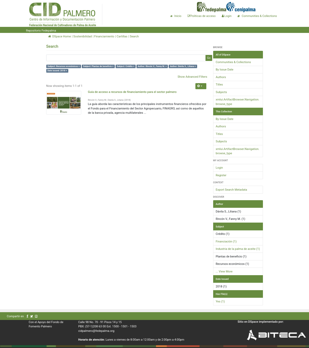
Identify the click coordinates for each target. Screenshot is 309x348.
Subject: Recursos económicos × (63, 66)
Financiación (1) (226, 241)
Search (134, 36)
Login (219, 167)
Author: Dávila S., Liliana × (183, 66)
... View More (224, 271)
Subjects (221, 92)
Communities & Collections (233, 62)
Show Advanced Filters (192, 76)
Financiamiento (104, 36)
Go (209, 57)
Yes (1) (220, 301)
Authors (221, 77)
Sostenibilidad (82, 36)
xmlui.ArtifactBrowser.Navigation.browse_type (237, 102)
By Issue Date (224, 69)
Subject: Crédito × (125, 66)
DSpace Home (59, 36)
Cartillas (122, 36)
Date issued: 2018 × (57, 70)
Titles (219, 84)
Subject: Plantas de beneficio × (98, 66)
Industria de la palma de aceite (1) (238, 249)
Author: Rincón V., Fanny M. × (152, 66)
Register (221, 175)
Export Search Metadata (231, 189)
